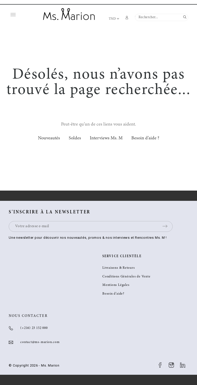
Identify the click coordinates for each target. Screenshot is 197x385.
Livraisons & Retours (118, 268)
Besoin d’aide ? (145, 138)
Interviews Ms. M (106, 138)
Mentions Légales (115, 285)
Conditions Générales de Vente (126, 276)
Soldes (75, 138)
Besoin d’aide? (113, 294)
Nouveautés (49, 138)
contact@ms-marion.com (40, 342)
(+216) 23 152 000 (33, 328)
